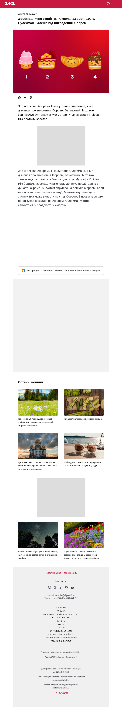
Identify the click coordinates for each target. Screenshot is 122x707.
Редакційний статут (61, 641)
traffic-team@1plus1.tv (61, 688)
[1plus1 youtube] (72, 587)
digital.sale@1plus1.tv (61, 680)
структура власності (61, 631)
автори (61, 628)
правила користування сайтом (61, 638)
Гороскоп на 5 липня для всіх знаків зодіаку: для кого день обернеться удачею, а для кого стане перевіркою (81, 554)
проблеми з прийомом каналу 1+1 (61, 614)
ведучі (61, 624)
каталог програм (61, 618)
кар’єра (61, 621)
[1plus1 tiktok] (61, 587)
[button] (115, 4)
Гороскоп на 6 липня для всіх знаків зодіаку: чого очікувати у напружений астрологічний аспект (35, 422)
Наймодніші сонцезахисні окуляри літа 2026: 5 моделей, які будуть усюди (82, 464)
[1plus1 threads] (55, 587)
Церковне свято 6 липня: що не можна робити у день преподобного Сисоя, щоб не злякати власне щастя (37, 465)
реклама (61, 611)
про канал (61, 608)
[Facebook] (19, 97)
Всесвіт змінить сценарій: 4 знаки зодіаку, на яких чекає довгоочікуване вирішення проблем (38, 554)
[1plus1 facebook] (66, 587)
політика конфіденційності (61, 634)
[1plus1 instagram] (49, 587)
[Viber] (31, 97)
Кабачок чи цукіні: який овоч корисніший (83, 419)
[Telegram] (25, 97)
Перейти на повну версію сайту (61, 573)
